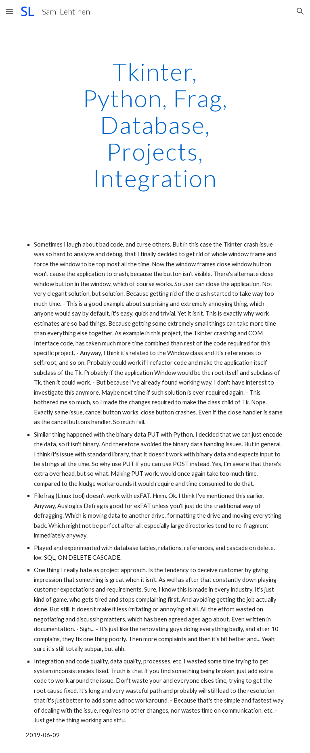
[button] (9, 11)
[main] (155, 125)
